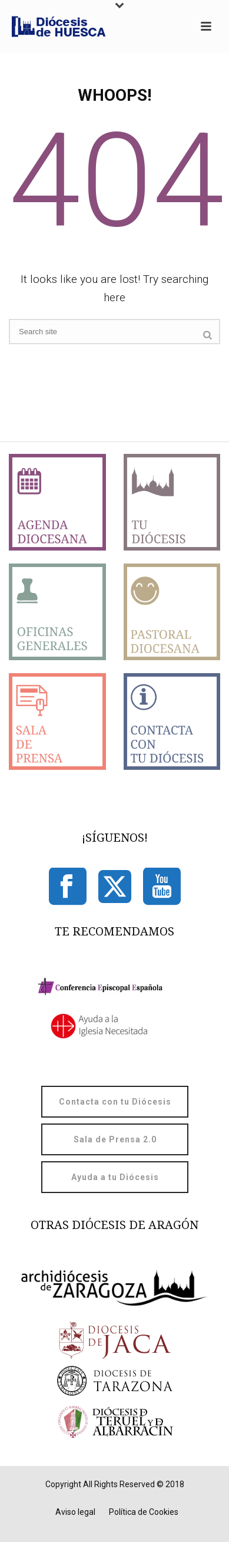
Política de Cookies (143, 1512)
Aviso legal (75, 1512)
